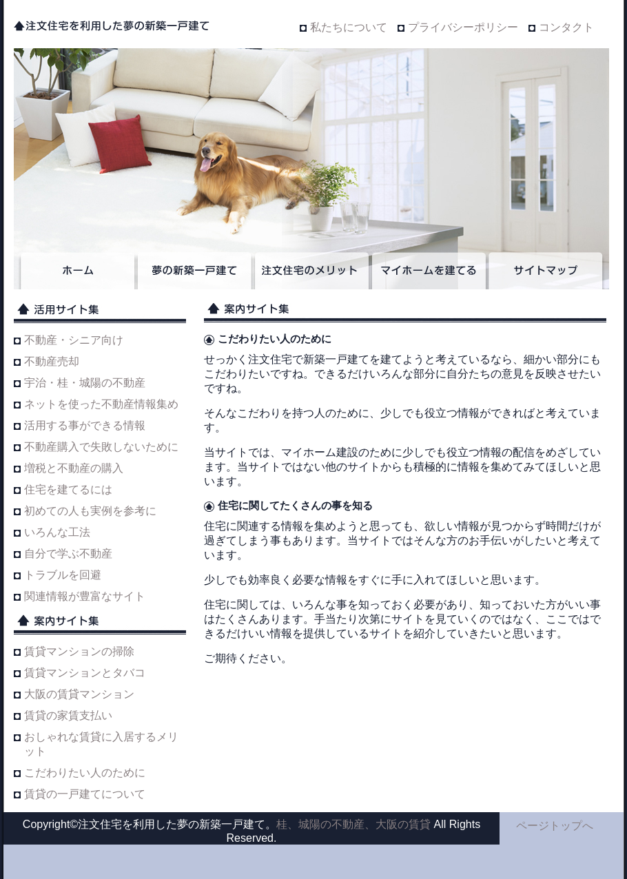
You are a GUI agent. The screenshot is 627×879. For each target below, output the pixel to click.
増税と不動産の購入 (73, 468)
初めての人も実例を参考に (90, 511)
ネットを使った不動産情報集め (101, 404)
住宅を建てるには (68, 489)
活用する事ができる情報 (84, 425)
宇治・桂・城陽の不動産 (84, 383)
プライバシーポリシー (463, 27)
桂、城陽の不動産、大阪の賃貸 (353, 824)
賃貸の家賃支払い (68, 715)
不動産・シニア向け (73, 340)
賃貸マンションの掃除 (79, 651)
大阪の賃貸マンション (79, 694)
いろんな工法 (57, 532)
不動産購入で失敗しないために (101, 447)
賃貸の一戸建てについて (84, 794)
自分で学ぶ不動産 (68, 553)
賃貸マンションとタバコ (84, 673)
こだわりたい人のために (84, 772)
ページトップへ (554, 825)
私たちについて (348, 27)
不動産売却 (51, 361)
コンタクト (566, 27)
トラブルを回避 (62, 575)
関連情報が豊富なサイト (84, 596)
